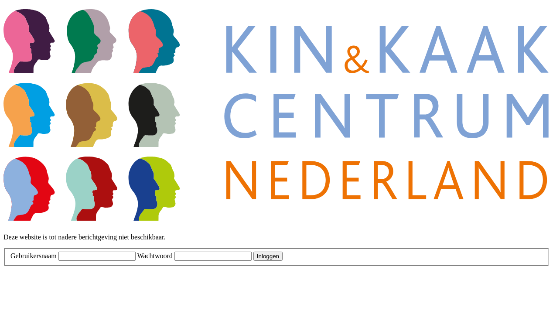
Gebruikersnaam (33, 255)
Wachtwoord (154, 255)
